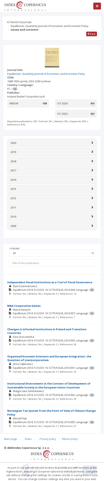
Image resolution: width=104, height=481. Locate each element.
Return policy (70, 439)
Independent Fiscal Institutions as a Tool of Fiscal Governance (49, 282)
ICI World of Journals (19, 22)
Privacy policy (48, 439)
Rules (28, 439)
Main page (10, 439)
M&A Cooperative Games (24, 306)
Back (91, 34)
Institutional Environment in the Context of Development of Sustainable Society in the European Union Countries (48, 385)
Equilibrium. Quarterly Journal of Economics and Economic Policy (49, 26)
